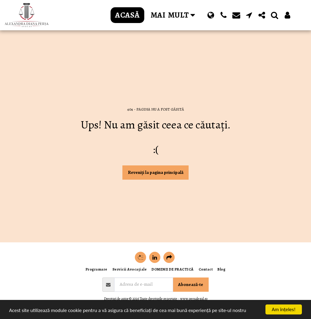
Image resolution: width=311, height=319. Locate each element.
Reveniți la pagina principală (155, 172)
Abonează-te (190, 284)
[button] (223, 15)
